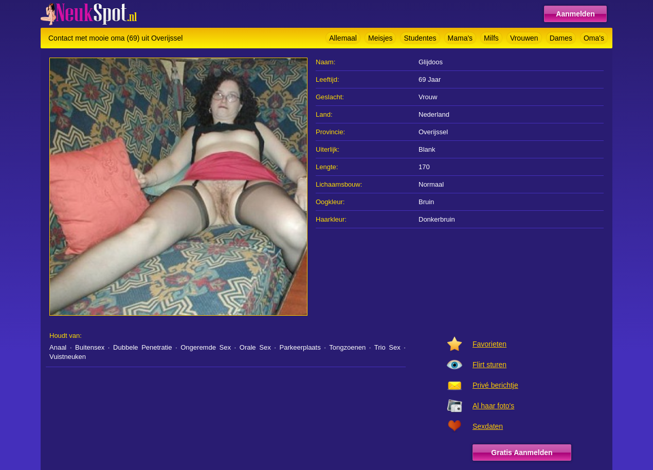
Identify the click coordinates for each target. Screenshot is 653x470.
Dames (561, 38)
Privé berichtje (495, 385)
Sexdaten (488, 426)
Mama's (460, 38)
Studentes (420, 38)
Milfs (491, 38)
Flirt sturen (489, 364)
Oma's (594, 38)
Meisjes (380, 38)
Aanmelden (575, 14)
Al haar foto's (493, 406)
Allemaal (343, 38)
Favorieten (489, 344)
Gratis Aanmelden (521, 452)
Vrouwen (524, 38)
